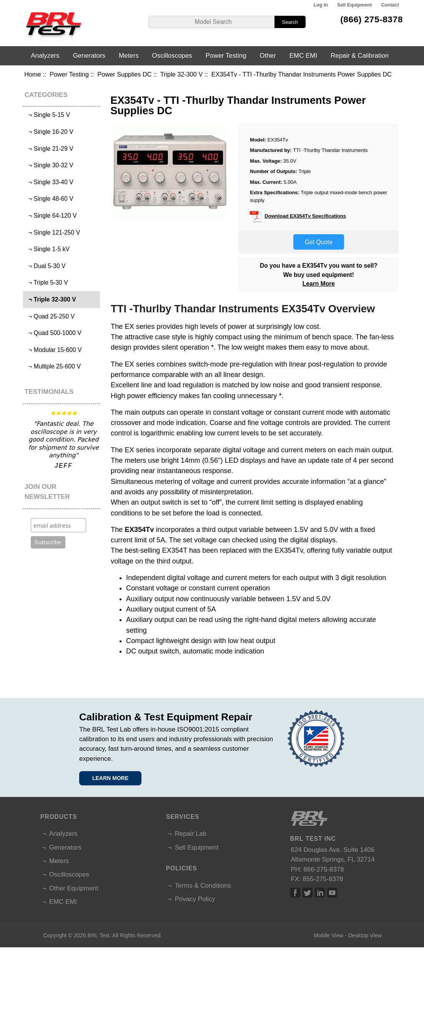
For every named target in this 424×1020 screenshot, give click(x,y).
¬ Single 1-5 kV (47, 249)
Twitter (308, 893)
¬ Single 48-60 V (49, 198)
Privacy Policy (195, 899)
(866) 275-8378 (371, 19)
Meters (129, 55)
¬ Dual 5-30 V (45, 266)
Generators (89, 55)
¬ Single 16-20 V (49, 131)
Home (32, 74)
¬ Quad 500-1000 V (53, 333)
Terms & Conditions (203, 885)
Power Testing (69, 74)
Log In (320, 5)
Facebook (295, 893)
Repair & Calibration (360, 55)
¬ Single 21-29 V (49, 148)
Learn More (319, 283)
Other (268, 55)
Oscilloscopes (172, 55)
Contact (390, 5)
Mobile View (328, 935)
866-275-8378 (323, 869)
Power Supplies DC (125, 74)
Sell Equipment (354, 5)
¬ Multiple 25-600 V (53, 366)
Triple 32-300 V (181, 74)
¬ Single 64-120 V (50, 215)
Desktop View (365, 935)
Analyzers (45, 55)
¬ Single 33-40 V (49, 182)
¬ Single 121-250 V (52, 232)
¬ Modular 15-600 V (53, 350)
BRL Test (99, 935)
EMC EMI (303, 55)
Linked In (320, 893)
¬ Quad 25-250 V (50, 316)
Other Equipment (73, 888)
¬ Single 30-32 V (49, 165)
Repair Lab (191, 833)
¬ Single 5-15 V (47, 115)
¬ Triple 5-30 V (46, 282)
